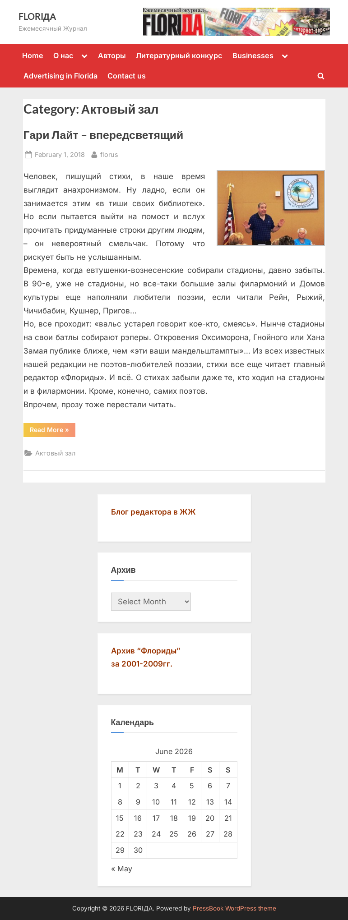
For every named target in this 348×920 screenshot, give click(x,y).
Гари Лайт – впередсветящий (103, 134)
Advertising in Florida (60, 75)
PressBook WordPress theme (234, 908)
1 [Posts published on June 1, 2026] (119, 785)
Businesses (253, 55)
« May (121, 868)
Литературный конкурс (179, 55)
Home (32, 55)
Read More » (52, 431)
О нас (63, 55)
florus (109, 153)
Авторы (112, 55)
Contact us (126, 75)
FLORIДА (37, 16)
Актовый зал (55, 453)
